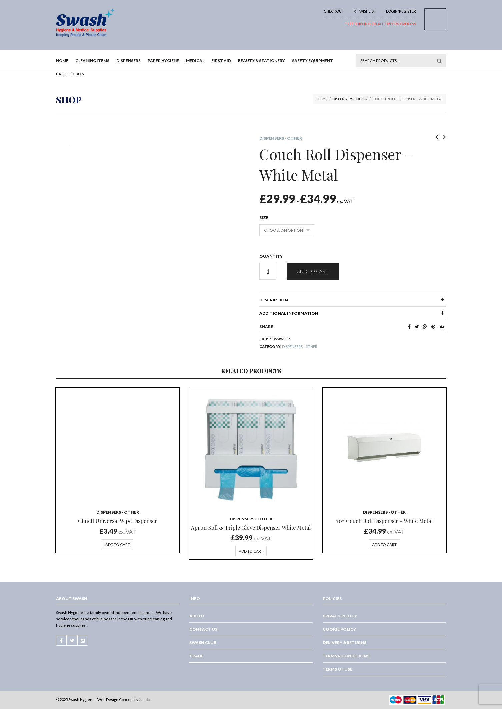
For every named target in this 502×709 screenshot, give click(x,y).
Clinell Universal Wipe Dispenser (117, 520)
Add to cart (312, 271)
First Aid (221, 60)
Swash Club (202, 642)
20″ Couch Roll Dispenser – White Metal (384, 520)
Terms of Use (337, 669)
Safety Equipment (312, 60)
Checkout (334, 11)
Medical (195, 60)
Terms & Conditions (346, 655)
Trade (196, 655)
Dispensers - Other (350, 99)
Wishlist (365, 11)
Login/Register (401, 11)
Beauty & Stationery (261, 60)
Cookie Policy (339, 629)
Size (263, 217)
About (197, 615)
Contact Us (203, 629)
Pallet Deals (70, 73)
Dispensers (128, 60)
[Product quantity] (267, 271)
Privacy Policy (340, 615)
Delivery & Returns (344, 642)
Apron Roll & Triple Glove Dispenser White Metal (251, 527)
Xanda (144, 699)
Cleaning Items (92, 60)
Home (62, 60)
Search (439, 61)
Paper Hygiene (163, 60)
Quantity (271, 256)
